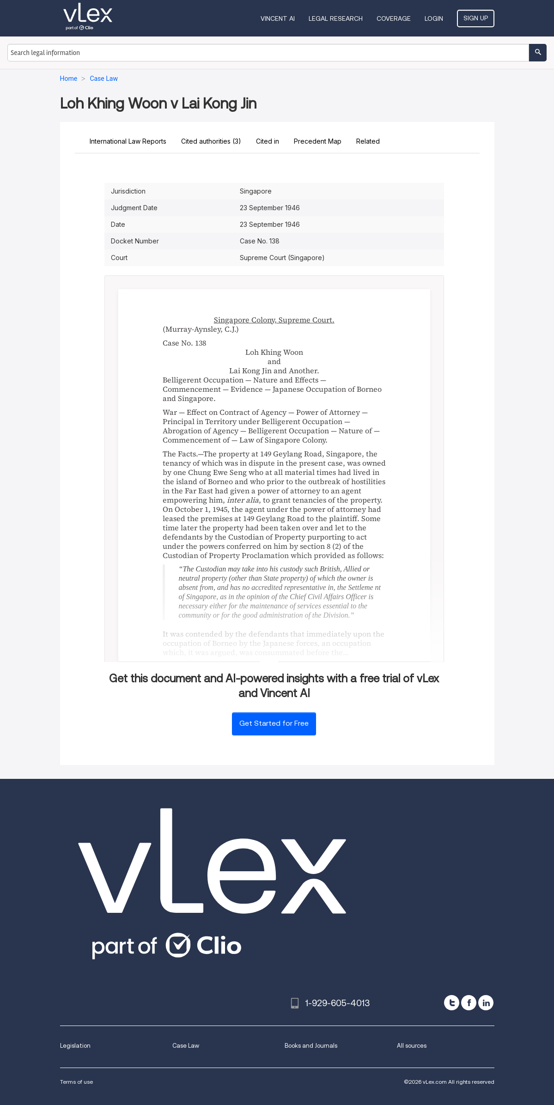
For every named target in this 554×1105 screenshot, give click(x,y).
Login (434, 18)
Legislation (75, 1045)
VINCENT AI (278, 18)
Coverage (394, 18)
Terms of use (76, 1082)
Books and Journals (311, 1045)
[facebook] (468, 1002)
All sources (411, 1045)
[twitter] (451, 1002)
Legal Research (336, 18)
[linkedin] (485, 1002)
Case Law (185, 1045)
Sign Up (475, 18)
